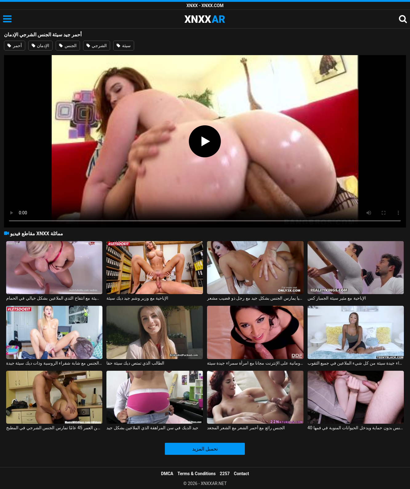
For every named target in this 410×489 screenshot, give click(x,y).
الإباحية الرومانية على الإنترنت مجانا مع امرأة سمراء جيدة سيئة (255, 363)
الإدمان (40, 45)
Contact (241, 473)
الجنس (67, 45)
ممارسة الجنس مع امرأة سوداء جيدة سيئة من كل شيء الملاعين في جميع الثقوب (356, 363)
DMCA (167, 473)
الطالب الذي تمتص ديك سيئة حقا (135, 363)
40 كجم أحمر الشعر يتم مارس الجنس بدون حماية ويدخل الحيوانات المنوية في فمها (356, 427)
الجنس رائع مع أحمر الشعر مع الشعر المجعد (246, 427)
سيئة (123, 45)
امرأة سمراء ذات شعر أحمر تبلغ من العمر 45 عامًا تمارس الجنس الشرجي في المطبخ (54, 427)
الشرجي (96, 45)
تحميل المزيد (205, 449)
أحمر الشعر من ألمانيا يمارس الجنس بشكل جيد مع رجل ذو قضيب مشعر (255, 298)
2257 (225, 473)
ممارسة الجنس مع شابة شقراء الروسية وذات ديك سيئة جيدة (54, 363)
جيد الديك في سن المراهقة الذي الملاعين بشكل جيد (152, 427)
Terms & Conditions (196, 473)
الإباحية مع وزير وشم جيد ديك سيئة (137, 298)
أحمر (14, 45)
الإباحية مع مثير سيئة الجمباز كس (337, 298)
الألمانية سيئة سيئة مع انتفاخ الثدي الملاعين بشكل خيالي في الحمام (54, 298)
